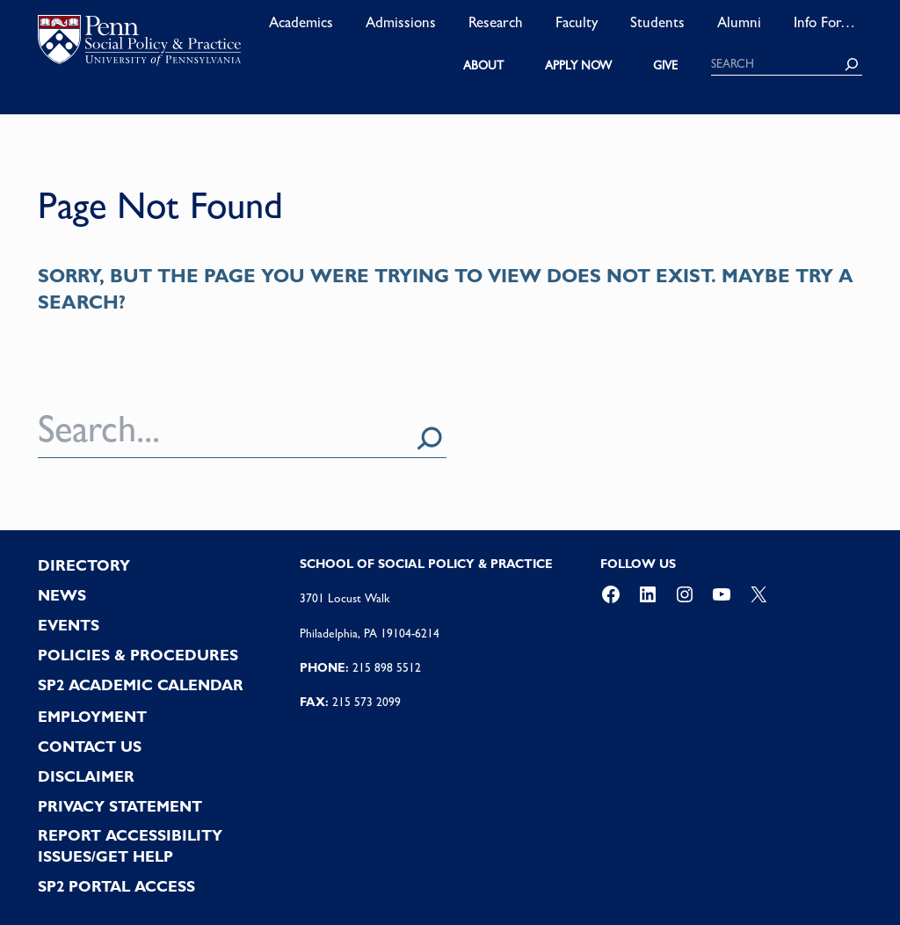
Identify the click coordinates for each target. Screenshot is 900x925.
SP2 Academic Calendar (140, 685)
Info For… (824, 22)
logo (139, 44)
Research (495, 22)
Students (657, 22)
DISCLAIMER (86, 776)
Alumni (739, 22)
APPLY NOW (578, 65)
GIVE (665, 65)
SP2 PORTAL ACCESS (116, 886)
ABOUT (483, 65)
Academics (301, 22)
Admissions (401, 22)
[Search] (851, 64)
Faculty (576, 22)
